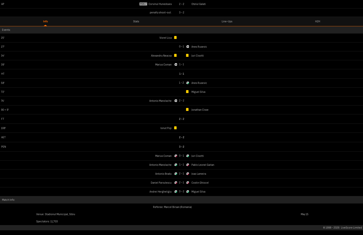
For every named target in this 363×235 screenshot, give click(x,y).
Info (45, 21)
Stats (136, 21)
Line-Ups (227, 21)
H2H (317, 21)
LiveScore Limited (351, 227)
